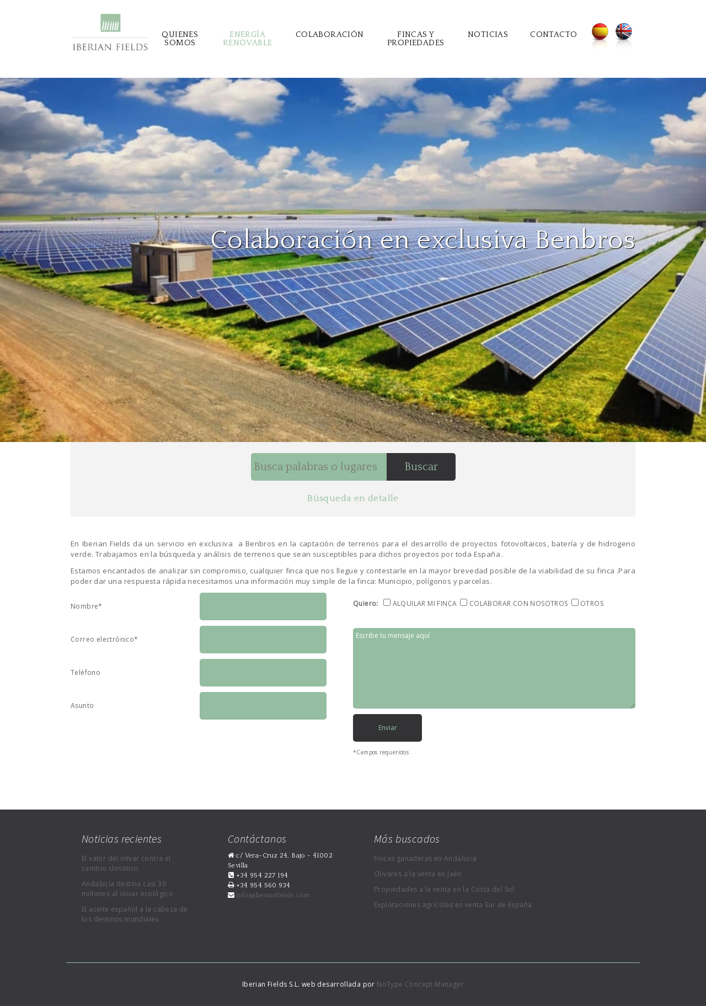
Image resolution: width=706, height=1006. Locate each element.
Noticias (488, 34)
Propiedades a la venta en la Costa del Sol (444, 889)
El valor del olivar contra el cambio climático (126, 863)
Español (600, 37)
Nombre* (87, 606)
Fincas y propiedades (415, 38)
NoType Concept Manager (420, 984)
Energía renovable (247, 38)
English (623, 37)
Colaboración (330, 34)
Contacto (553, 34)
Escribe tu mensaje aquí (494, 668)
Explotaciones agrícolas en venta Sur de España (453, 904)
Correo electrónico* (104, 639)
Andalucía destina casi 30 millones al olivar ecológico (127, 888)
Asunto (82, 705)
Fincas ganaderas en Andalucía (425, 858)
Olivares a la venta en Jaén (418, 874)
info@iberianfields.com (272, 895)
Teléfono (85, 672)
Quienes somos (180, 38)
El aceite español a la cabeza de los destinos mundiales (135, 914)
